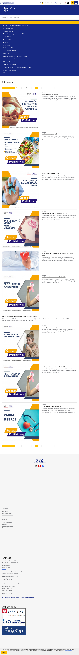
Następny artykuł (53, 88)
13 (49, 88)
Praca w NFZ (6, 45)
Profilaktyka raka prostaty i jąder (50, 173)
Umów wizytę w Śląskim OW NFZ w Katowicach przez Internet (18, 597)
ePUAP (4, 569)
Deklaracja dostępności (9, 62)
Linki (4, 73)
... (39, 88)
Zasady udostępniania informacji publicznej (15, 56)
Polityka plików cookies (9, 70)
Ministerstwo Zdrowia (7, 513)
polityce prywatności (68, 650)
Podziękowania (7, 39)
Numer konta (6, 53)
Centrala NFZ (5, 511)
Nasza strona (6, 42)
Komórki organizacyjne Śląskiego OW (13, 34)
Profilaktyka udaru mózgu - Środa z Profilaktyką (54, 213)
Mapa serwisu (5, 527)
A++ (51, 2)
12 (46, 88)
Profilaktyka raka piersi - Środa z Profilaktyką (53, 277)
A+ (48, 2)
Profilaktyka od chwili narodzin (50, 94)
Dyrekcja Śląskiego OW (9, 31)
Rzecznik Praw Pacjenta (7, 515)
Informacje (6, 23)
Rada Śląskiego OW (8, 28)
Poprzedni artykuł (16, 88)
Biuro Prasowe (7, 36)
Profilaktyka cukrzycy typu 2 (49, 134)
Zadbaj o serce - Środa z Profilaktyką (51, 406)
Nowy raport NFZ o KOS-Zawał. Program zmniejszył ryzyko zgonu (57, 254)
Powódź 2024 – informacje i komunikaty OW (15, 25)
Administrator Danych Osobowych (12, 59)
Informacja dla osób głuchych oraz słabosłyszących (17, 67)
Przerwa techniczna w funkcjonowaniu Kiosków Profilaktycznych (19, 316)
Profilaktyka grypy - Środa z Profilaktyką (52, 327)
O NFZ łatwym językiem (9, 64)
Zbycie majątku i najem (9, 50)
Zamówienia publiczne (9, 48)
